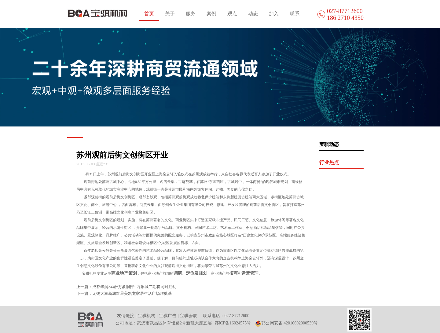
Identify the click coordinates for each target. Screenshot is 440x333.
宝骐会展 (188, 315)
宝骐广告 (167, 315)
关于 (170, 13)
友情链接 (125, 315)
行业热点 (329, 162)
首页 (149, 13)
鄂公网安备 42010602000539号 (286, 323)
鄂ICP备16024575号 (233, 323)
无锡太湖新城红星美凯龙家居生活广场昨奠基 (132, 293)
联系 (294, 13)
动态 (253, 13)
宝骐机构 (146, 315)
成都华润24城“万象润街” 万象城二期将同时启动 (134, 286)
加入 (274, 13)
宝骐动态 (329, 144)
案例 (211, 13)
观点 (232, 13)
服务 (191, 13)
